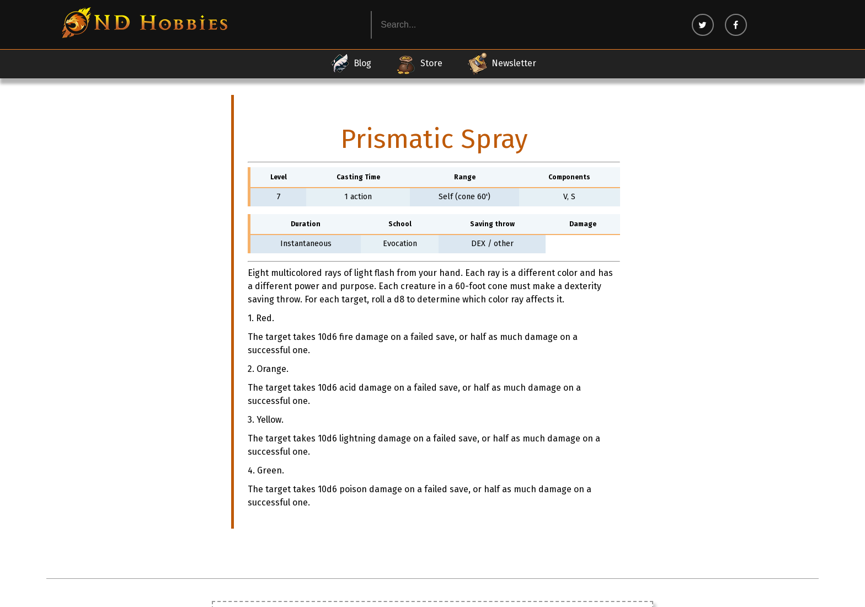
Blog (350, 63)
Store (419, 63)
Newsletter (501, 63)
